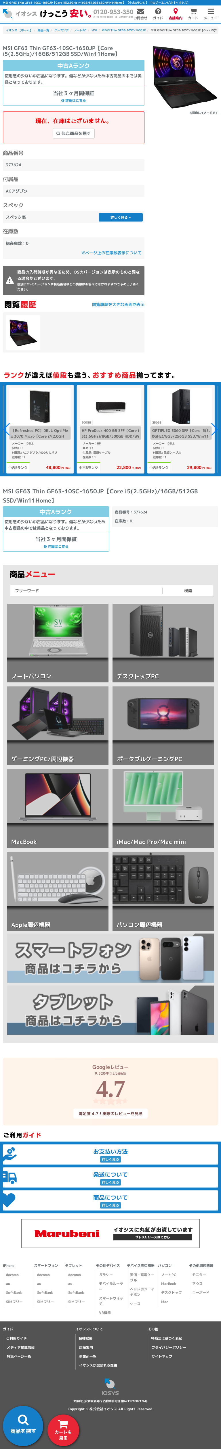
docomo (12, 1274)
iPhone (8, 1265)
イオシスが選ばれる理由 (98, 1365)
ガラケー (106, 1274)
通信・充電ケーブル (142, 1277)
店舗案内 (86, 1347)
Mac (164, 1301)
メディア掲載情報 (21, 1347)
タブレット (73, 1265)
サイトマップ (162, 1356)
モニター (199, 1274)
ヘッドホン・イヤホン (142, 1292)
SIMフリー (14, 1301)
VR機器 (105, 1312)
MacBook (168, 1283)
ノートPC (168, 1274)
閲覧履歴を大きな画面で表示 (118, 304)
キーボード (200, 1292)
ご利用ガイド (16, 1338)
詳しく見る (120, 217)
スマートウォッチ (111, 1301)
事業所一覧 (87, 1356)
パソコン (165, 1265)
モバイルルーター (111, 1286)
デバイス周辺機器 (141, 1265)
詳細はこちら (73, 100)
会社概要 (85, 1338)
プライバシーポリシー (169, 1347)
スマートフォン (46, 1265)
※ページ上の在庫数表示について (111, 252)
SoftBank (14, 1292)
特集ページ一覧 (19, 1356)
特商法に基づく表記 (166, 1338)
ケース (135, 1303)
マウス (197, 1283)
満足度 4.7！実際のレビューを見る (110, 1113)
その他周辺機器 (201, 1265)
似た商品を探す (73, 133)
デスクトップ (171, 1292)
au (8, 1283)
